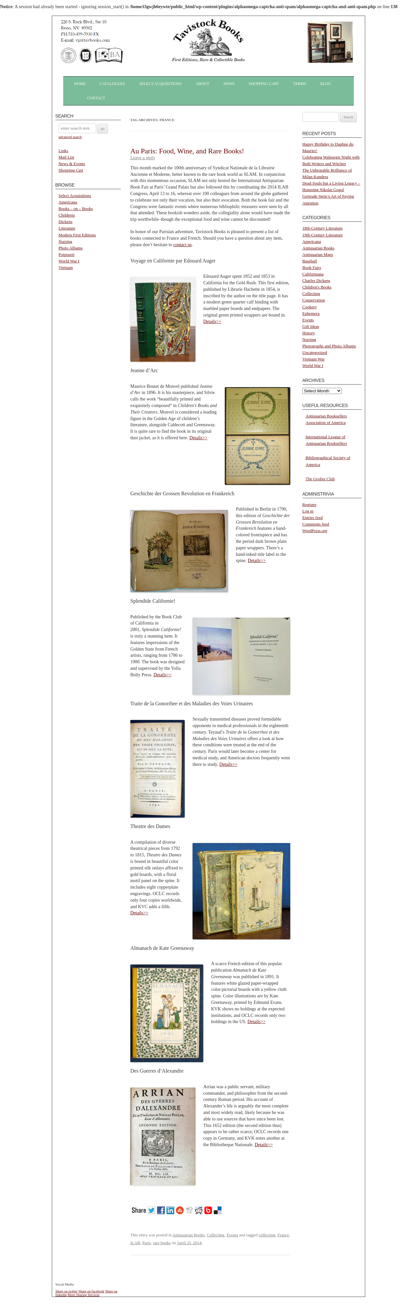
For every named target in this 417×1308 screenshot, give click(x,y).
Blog (325, 83)
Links (63, 150)
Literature (67, 228)
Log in (307, 511)
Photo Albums (71, 248)
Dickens (66, 221)
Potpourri (67, 254)
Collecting (215, 1234)
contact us (182, 244)
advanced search (70, 137)
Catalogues (112, 83)
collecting (267, 1234)
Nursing (65, 241)
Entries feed (312, 517)
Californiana (313, 274)
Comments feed (315, 524)
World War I (69, 261)
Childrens (67, 215)
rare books (162, 1242)
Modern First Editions (77, 234)
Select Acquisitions (160, 83)
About (202, 83)
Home (79, 83)
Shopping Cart (264, 83)
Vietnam (66, 267)
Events (232, 1234)
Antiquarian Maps (317, 254)
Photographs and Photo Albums (329, 346)
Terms (299, 83)
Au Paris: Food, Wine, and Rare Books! (187, 151)
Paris (146, 1242)
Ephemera (311, 313)
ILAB (135, 1242)
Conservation (313, 300)
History (308, 333)
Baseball (309, 261)
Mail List (66, 157)
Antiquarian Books (189, 1234)
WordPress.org (314, 530)
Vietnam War (313, 359)
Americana (68, 202)
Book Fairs (311, 267)
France (283, 1234)
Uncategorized (314, 352)
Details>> (212, 321)
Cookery (309, 306)
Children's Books (316, 287)
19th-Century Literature (322, 234)
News (229, 83)
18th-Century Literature (322, 228)
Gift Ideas (310, 326)
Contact (96, 98)
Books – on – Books (76, 208)
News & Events (72, 163)
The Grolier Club (320, 478)
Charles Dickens (316, 280)
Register (309, 504)
